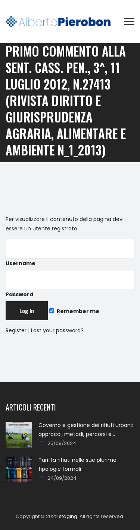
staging (68, 516)
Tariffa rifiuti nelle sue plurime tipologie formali (77, 464)
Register (16, 330)
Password (70, 284)
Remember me (74, 311)
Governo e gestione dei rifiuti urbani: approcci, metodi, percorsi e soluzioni (85, 430)
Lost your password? (57, 330)
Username (70, 253)
